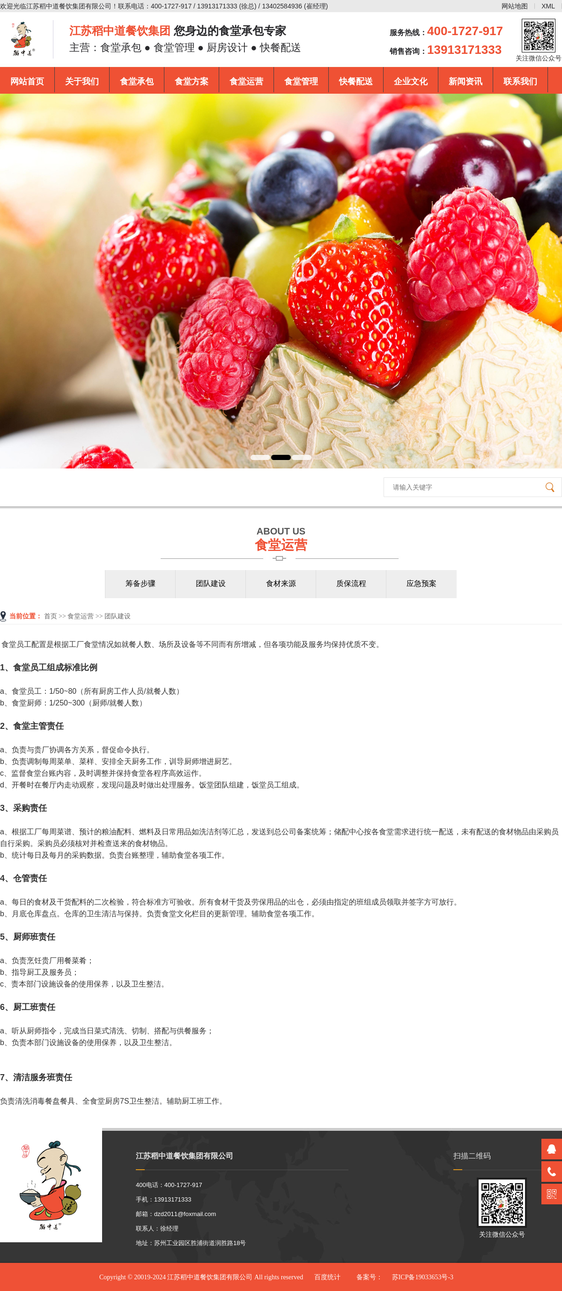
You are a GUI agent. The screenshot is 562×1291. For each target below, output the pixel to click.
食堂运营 (246, 81)
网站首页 (27, 81)
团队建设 (211, 583)
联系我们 (520, 81)
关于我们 (82, 81)
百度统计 (327, 1277)
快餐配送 (356, 81)
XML (548, 6)
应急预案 (421, 583)
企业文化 (411, 81)
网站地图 (515, 6)
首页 (50, 616)
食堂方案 (191, 81)
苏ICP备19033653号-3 (422, 1277)
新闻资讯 (465, 81)
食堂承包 (137, 81)
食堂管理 (301, 81)
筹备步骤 (140, 583)
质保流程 (351, 583)
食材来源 (281, 583)
